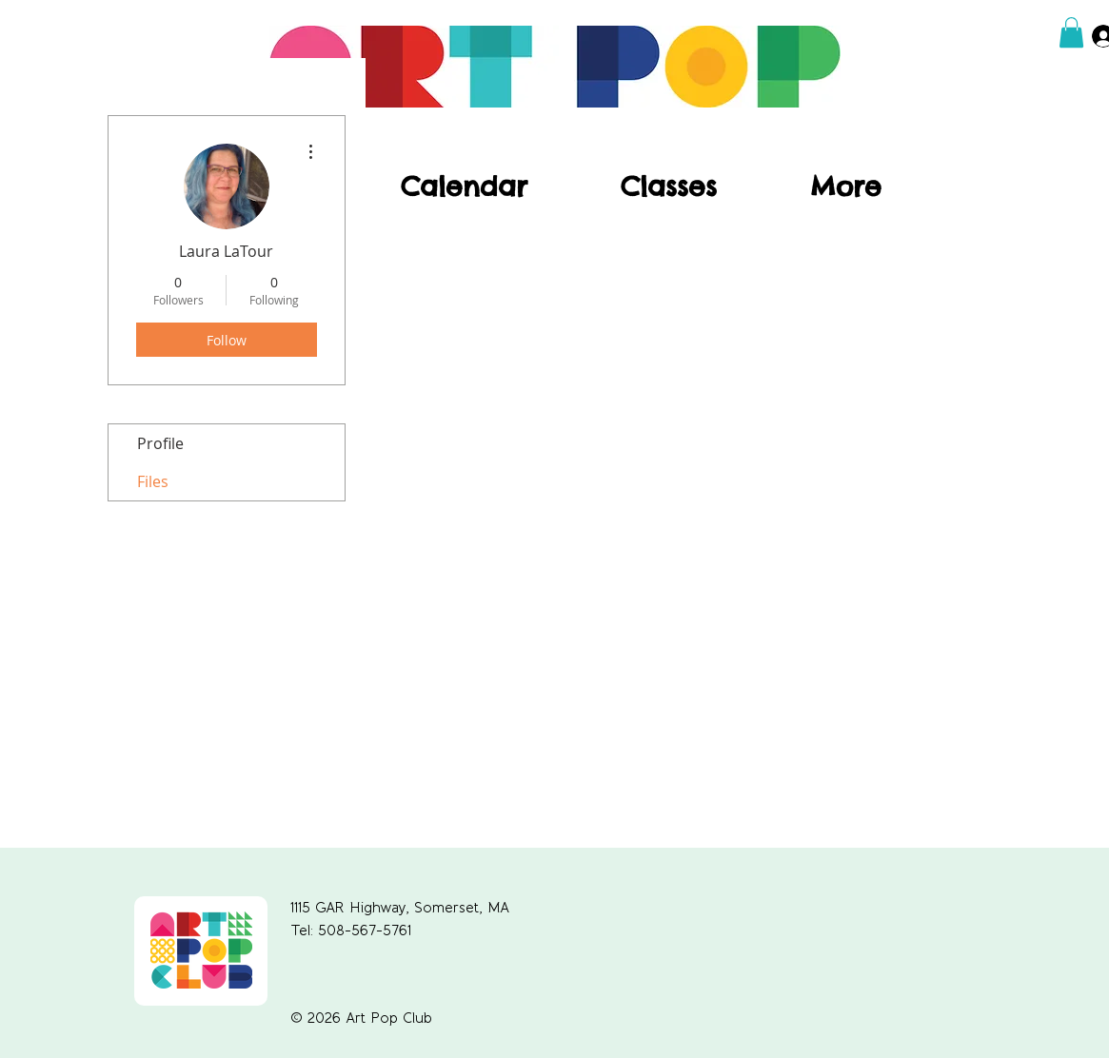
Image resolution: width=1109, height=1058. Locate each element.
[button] (1071, 32)
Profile (160, 443)
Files (152, 481)
